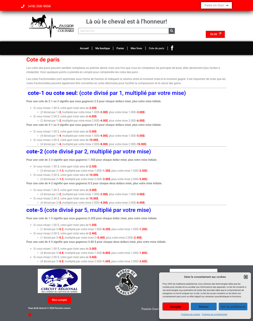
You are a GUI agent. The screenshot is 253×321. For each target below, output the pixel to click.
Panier (120, 48)
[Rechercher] (172, 31)
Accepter (175, 306)
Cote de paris (156, 48)
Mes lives (136, 48)
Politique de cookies (190, 314)
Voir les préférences (233, 306)
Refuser (204, 306)
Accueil (84, 48)
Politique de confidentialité (214, 314)
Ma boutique (102, 48)
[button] (246, 277)
